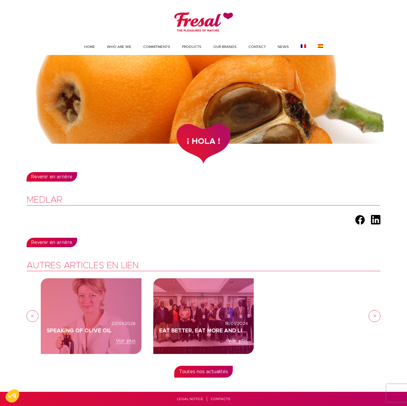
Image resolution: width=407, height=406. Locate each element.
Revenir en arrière (51, 176)
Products (191, 46)
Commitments (156, 46)
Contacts (220, 399)
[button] (12, 396)
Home (89, 46)
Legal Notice (190, 399)
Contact (257, 46)
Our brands (225, 46)
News (283, 46)
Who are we (119, 46)
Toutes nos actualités (203, 371)
